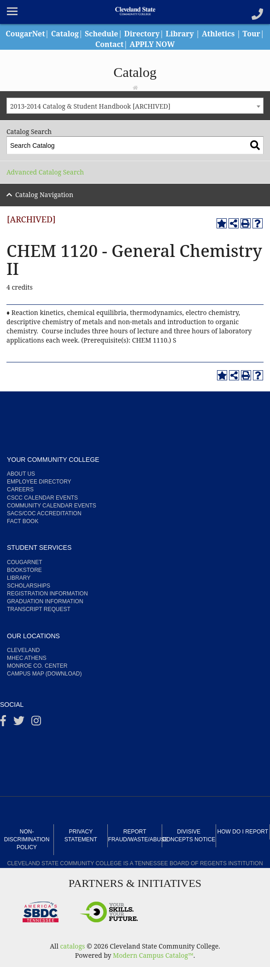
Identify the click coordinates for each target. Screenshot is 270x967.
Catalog (76, 34)
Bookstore (24, 570)
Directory (154, 34)
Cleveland (23, 650)
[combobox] (135, 106)
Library (192, 34)
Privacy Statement (81, 835)
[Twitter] (18, 723)
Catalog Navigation (44, 194)
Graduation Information (45, 601)
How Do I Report (242, 831)
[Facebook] (3, 723)
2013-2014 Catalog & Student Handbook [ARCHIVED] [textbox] (90, 106)
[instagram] (36, 723)
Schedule (113, 34)
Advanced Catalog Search (45, 172)
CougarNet (36, 34)
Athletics (230, 34)
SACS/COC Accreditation (44, 513)
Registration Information (47, 593)
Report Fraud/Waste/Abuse (134, 835)
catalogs (72, 946)
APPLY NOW (164, 44)
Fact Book (22, 521)
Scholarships (28, 586)
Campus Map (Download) (44, 673)
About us (21, 474)
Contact (121, 44)
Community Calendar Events (51, 505)
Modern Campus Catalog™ (153, 955)
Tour (92, 44)
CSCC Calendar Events (42, 498)
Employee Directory (39, 481)
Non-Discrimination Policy (26, 839)
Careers (20, 489)
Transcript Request (38, 609)
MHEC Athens (27, 658)
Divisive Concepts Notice (188, 835)
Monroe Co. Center (37, 666)
